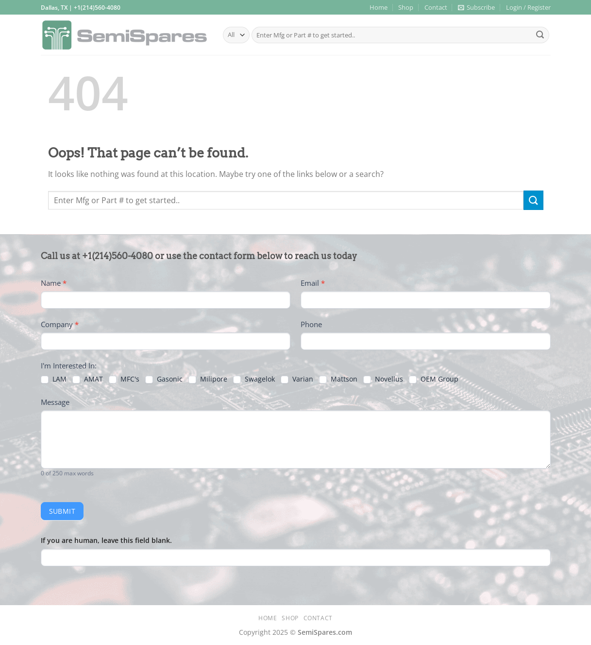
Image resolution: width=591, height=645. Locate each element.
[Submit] (540, 35)
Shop (405, 7)
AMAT (87, 379)
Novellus (383, 379)
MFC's (124, 379)
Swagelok (254, 379)
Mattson (338, 379)
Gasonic (164, 379)
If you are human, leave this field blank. (106, 540)
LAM (54, 379)
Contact (435, 7)
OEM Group (433, 379)
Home (379, 7)
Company (60, 324)
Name (54, 283)
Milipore (207, 379)
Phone (311, 324)
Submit (62, 511)
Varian (297, 379)
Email (313, 283)
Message (55, 402)
